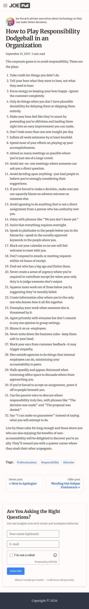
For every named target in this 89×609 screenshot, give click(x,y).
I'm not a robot (24, 555)
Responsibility (50, 462)
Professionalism (27, 462)
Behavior (68, 462)
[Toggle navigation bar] (5, 5)
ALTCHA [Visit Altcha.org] (52, 562)
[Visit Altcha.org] (55, 555)
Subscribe (16, 571)
